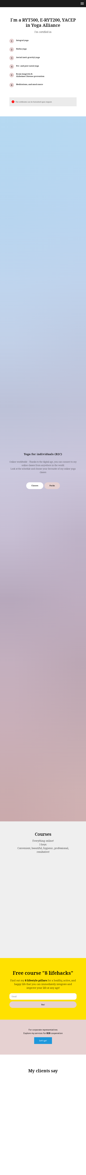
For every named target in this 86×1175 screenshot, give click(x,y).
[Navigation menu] (82, 3)
